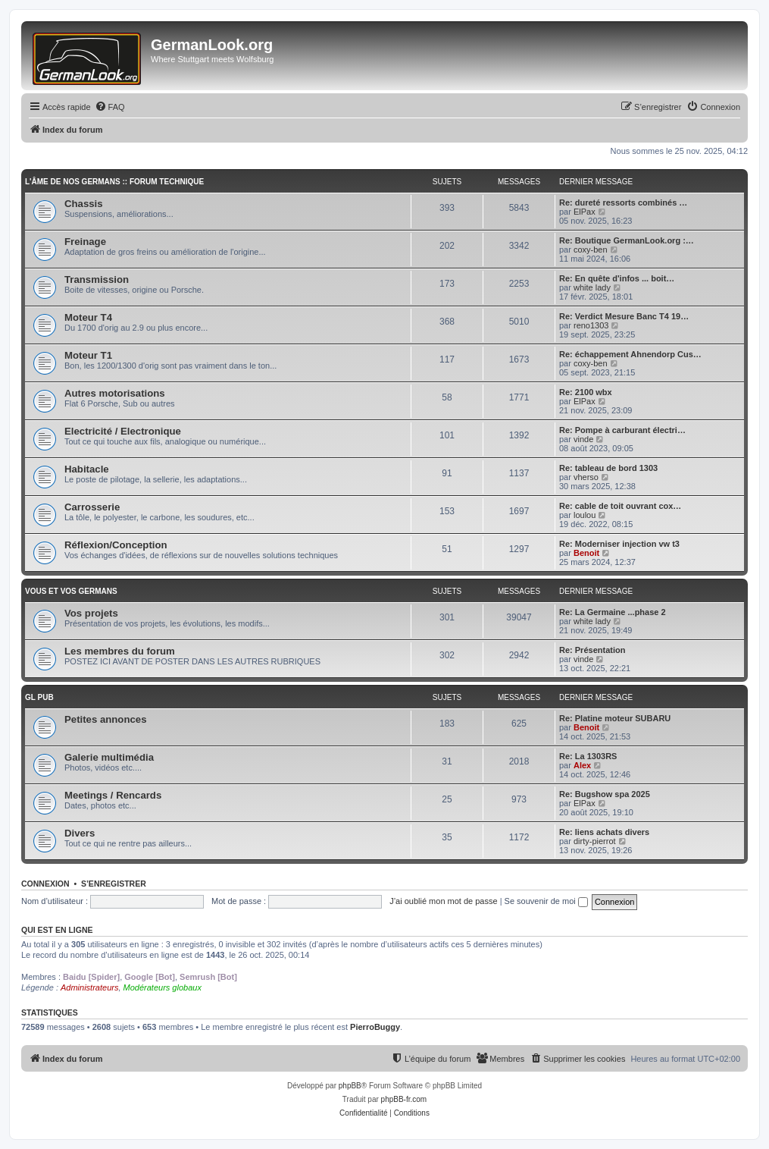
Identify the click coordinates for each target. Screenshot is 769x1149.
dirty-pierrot (595, 841)
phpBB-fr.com (404, 1099)
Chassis (83, 203)
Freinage (85, 241)
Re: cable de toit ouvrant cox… (620, 505)
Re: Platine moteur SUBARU (615, 718)
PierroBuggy (375, 1026)
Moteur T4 (88, 317)
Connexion (45, 883)
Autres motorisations (114, 393)
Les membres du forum (119, 651)
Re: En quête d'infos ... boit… (616, 278)
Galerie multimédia (109, 757)
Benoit (586, 552)
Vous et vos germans (71, 591)
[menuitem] (110, 107)
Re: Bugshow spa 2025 (604, 794)
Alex (582, 765)
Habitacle (86, 469)
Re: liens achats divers (604, 832)
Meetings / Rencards (112, 795)
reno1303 (591, 325)
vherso (586, 477)
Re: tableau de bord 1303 (608, 467)
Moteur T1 (88, 355)
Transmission (96, 279)
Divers (79, 833)
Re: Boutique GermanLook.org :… (626, 240)
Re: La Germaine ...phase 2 (612, 612)
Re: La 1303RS (588, 756)
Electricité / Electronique (122, 431)
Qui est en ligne (57, 929)
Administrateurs (89, 987)
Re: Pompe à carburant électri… (622, 430)
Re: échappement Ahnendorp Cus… (630, 354)
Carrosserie (92, 507)
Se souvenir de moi (546, 901)
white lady (592, 287)
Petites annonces (105, 719)
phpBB (350, 1086)
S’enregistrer (113, 883)
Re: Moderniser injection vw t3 (619, 543)
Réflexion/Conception (115, 545)
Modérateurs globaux (162, 987)
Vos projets (91, 613)
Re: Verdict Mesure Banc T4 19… (624, 316)
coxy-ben (591, 249)
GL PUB (39, 697)
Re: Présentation (592, 650)
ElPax (585, 211)
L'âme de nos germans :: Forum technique (114, 181)
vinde (583, 439)
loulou (585, 515)
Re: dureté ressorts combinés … (623, 202)
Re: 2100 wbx (585, 392)
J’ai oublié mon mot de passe (443, 901)
